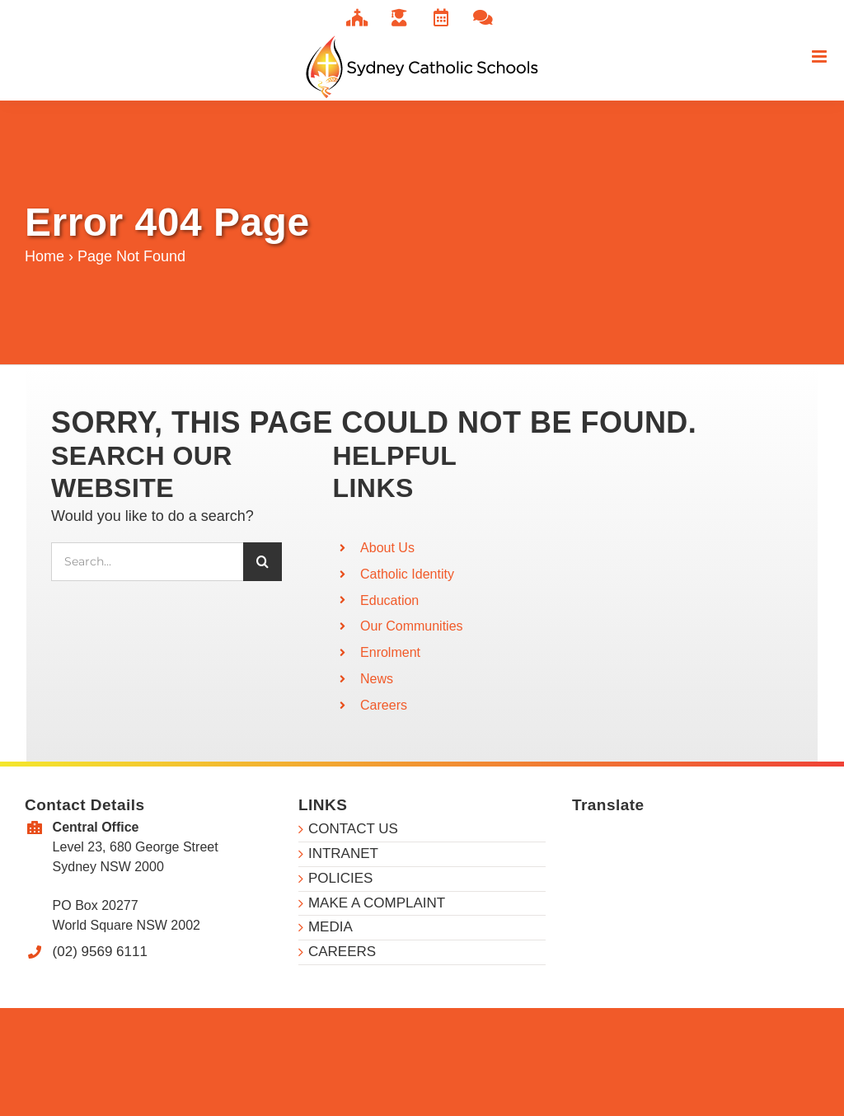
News (376, 679)
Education (389, 600)
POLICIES (340, 878)
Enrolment (390, 652)
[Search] (262, 561)
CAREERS (342, 951)
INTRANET (343, 853)
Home (44, 256)
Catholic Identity (407, 574)
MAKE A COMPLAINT (376, 903)
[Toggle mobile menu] (820, 56)
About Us (387, 548)
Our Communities (411, 626)
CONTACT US (353, 829)
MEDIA (330, 927)
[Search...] (147, 561)
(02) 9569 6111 (100, 951)
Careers (383, 705)
